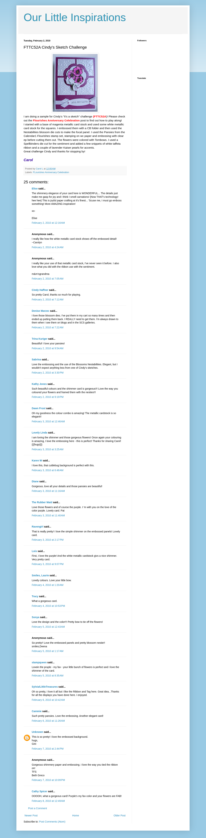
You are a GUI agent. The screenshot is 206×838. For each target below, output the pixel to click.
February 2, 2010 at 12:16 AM (48, 222)
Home (75, 815)
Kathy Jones (39, 384)
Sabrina (36, 359)
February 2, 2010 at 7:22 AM (47, 327)
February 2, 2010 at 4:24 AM (47, 247)
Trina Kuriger (39, 338)
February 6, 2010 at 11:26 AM (48, 720)
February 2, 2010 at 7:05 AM (47, 278)
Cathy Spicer (39, 791)
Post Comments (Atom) (52, 821)
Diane (35, 481)
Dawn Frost (38, 408)
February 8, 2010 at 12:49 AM (48, 800)
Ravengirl (37, 526)
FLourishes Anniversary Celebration (51, 172)
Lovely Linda (39, 432)
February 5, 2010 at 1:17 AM (47, 651)
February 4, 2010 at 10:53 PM (48, 605)
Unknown (37, 731)
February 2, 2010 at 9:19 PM (47, 396)
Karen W (37, 460)
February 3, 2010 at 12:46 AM (48, 421)
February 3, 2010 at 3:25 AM (47, 449)
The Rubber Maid (42, 502)
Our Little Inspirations (75, 17)
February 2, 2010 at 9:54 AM (47, 348)
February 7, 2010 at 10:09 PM (48, 780)
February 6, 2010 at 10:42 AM (48, 699)
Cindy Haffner (40, 290)
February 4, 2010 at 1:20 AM (47, 585)
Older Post (120, 815)
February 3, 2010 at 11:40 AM (48, 515)
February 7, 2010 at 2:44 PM (47, 748)
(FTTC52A (99, 116)
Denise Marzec (40, 310)
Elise (35, 188)
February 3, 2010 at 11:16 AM (48, 491)
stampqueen (39, 662)
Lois (34, 551)
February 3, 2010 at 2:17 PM (47, 539)
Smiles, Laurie (40, 575)
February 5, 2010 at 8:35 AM (47, 675)
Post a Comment (37, 808)
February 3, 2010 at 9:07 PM (47, 564)
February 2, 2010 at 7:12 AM (47, 299)
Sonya (35, 617)
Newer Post (31, 815)
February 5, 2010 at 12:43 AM (48, 626)
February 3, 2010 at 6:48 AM (47, 470)
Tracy (35, 596)
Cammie (36, 711)
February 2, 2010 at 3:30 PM (47, 372)
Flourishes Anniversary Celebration (56, 120)
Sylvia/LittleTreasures (45, 686)
